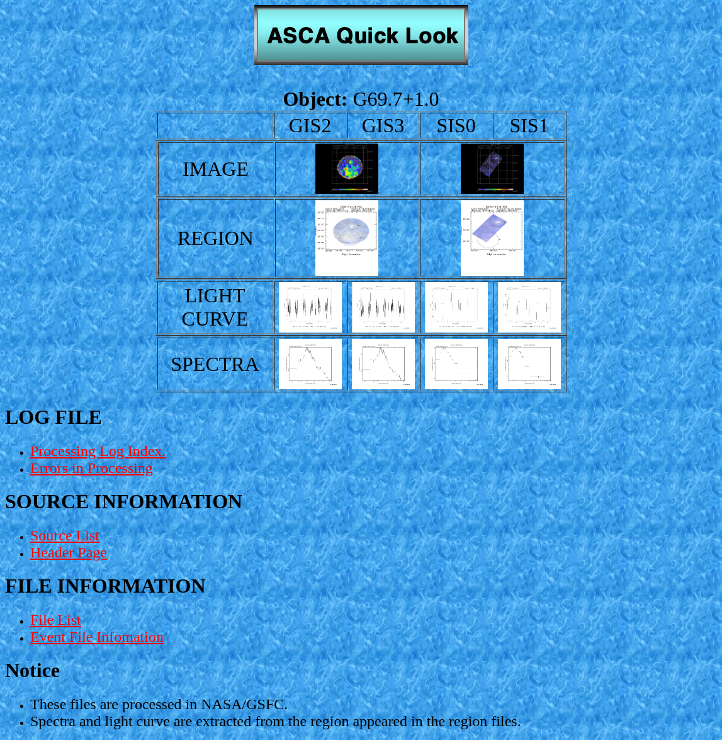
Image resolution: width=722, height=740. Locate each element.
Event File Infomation (97, 637)
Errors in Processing (91, 468)
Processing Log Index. (98, 451)
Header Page (68, 552)
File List (55, 620)
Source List (64, 535)
